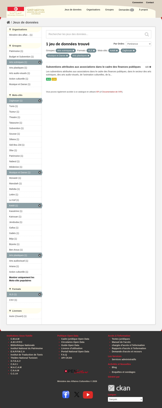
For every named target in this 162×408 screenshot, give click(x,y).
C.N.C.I (14, 364)
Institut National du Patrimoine (27, 348)
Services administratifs (124, 359)
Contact (150, 2)
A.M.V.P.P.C (16, 342)
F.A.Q (64, 354)
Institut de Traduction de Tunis (27, 354)
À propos (143, 9)
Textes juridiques (121, 339)
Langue (112, 394)
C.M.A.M (15, 339)
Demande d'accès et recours (127, 351)
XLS (48, 79)
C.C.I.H (14, 373)
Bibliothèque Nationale (23, 345)
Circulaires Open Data (72, 342)
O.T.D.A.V (16, 361)
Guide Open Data (70, 345)
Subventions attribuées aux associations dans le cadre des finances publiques (93, 66)
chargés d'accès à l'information (128, 345)
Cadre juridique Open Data (75, 339)
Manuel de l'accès (121, 342)
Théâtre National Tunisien (24, 358)
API (97, 92)
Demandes (126, 10)
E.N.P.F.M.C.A (18, 351)
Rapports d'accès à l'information (129, 348)
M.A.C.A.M (16, 367)
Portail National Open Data (75, 351)
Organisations (93, 9)
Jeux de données (73, 9)
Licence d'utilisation (71, 348)
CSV (54, 79)
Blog (114, 367)
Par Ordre (119, 43)
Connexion (137, 2)
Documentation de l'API (112, 92)
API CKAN (66, 358)
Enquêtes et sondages (123, 372)
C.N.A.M (15, 370)
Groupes (109, 9)
